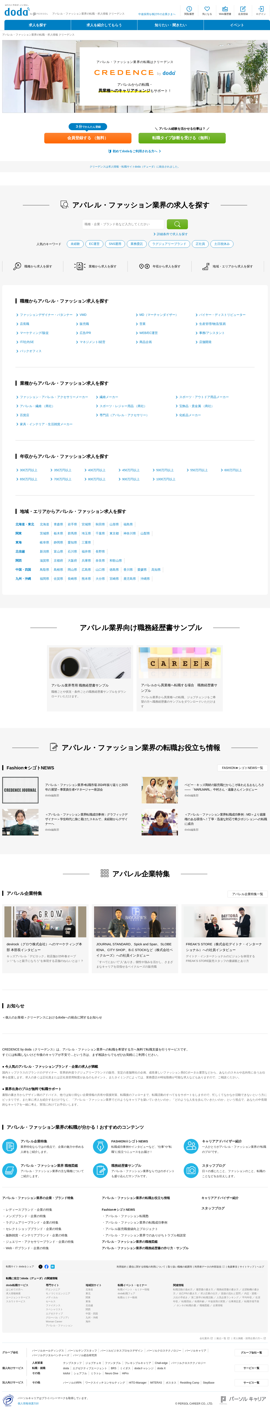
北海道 (44, 524)
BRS (113, 1366)
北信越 (20, 551)
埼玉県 (86, 533)
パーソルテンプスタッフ (82, 1349)
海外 (88, 1320)
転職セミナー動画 (127, 1296)
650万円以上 (28, 479)
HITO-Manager (138, 1380)
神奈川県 (129, 533)
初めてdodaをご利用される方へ (135, 151)
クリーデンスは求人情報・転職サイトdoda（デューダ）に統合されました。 (135, 166)
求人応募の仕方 (209, 1292)
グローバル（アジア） (58, 1316)
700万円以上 (62, 479)
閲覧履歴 (189, 14)
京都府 (58, 560)
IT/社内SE (27, 342)
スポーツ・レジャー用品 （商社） (123, 406)
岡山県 (72, 569)
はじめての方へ (14, 1288)
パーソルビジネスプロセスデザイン (121, 1349)
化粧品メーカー (190, 415)
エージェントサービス (18, 1296)
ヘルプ (260, 1265)
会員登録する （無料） (87, 138)
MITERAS (156, 1380)
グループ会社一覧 (251, 1351)
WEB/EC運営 (148, 333)
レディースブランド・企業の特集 (29, 1209)
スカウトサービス (15, 1299)
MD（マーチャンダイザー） (158, 315)
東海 (18, 542)
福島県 (128, 524)
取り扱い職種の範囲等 (180, 1265)
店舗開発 (205, 342)
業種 (104, 266)
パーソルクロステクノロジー (164, 1349)
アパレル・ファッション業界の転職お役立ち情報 (138, 1197)
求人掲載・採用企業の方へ (247, 1336)
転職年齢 (199, 1299)
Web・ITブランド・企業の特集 (27, 1247)
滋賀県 (44, 560)
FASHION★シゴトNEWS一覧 (242, 768)
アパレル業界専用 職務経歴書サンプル (80, 685)
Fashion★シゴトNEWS (118, 1209)
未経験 (75, 244)
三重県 (86, 542)
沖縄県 (145, 578)
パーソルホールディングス (48, 1349)
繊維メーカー (109, 396)
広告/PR (85, 333)
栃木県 (58, 533)
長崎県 (72, 578)
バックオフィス (31, 351)
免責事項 (232, 1265)
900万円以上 (131, 479)
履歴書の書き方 (204, 1288)
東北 (88, 1292)
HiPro (125, 1371)
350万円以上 (62, 470)
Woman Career (54, 1320)
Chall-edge (161, 1361)
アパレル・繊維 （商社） (37, 406)
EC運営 (94, 244)
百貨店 (24, 415)
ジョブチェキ (93, 1361)
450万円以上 (131, 470)
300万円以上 (28, 470)
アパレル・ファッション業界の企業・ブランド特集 (40, 1197)
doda (66, 1366)
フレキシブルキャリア (138, 1361)
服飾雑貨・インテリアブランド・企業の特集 (37, 1234)
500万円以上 (165, 470)
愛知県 (72, 542)
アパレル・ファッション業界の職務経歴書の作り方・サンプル (145, 1247)
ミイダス (125, 1366)
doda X (161, 1366)
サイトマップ (247, 1265)
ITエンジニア (53, 1288)
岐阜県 (44, 542)
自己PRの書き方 (188, 1292)
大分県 (100, 578)
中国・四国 (23, 569)
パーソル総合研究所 (85, 1353)
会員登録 (243, 14)
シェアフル (80, 1371)
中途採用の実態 (216, 1299)
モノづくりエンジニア (58, 1292)
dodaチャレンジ (144, 1366)
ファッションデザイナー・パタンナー (46, 315)
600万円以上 (233, 470)
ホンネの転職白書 (186, 1303)
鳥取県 (44, 569)
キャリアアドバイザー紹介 (221, 1197)
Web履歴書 (225, 14)
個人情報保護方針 (28, 1401)
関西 (18, 560)
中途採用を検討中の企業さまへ (157, 14)
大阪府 (72, 560)
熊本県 (86, 578)
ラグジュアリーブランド (169, 244)
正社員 (200, 244)
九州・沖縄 (23, 578)
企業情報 (218, 1303)
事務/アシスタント (212, 333)
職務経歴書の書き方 (228, 1288)
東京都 (114, 533)
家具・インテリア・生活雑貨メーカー (46, 424)
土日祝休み (222, 244)
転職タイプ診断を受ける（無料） (182, 138)
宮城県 (86, 524)
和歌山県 (116, 560)
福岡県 (44, 578)
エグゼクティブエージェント (90, 1366)
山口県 (100, 569)
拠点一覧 (221, 1336)
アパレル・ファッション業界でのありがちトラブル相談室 (145, 1234)
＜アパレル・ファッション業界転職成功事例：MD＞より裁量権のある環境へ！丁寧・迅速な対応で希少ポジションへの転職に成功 (226, 819)
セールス (51, 1299)
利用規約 (121, 1265)
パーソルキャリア (195, 1349)
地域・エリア (236, 266)
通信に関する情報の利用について (147, 1265)
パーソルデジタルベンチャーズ (50, 1353)
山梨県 (145, 533)
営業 (142, 324)
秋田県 (100, 524)
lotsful (66, 1371)
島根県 (58, 569)
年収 (169, 266)
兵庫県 (86, 560)
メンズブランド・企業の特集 (26, 1216)
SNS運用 (115, 244)
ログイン (261, 14)
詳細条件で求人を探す (172, 234)
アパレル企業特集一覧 (247, 894)
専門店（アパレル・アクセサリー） (124, 415)
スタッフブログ (213, 1208)
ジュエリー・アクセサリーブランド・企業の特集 (40, 1240)
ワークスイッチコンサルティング (105, 1380)
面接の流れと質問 (231, 1292)
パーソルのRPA (72, 1380)
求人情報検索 (13, 1292)
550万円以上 (199, 470)
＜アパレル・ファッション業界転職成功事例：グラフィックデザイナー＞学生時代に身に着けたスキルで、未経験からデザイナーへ (86, 819)
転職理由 (186, 1299)
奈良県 (100, 560)
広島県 (86, 569)
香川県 (128, 569)
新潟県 (44, 551)
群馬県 (72, 533)
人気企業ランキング (228, 1296)
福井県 (86, 551)
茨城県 (44, 533)
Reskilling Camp (189, 1380)
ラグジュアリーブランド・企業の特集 (32, 1222)
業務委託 (137, 244)
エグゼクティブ (54, 1312)
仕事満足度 (235, 1299)
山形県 (114, 524)
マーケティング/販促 (34, 333)
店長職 (24, 324)
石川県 (72, 551)
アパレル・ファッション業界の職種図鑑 (130, 1240)
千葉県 (100, 533)
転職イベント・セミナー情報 (133, 1288)
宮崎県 (114, 578)
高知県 (156, 569)
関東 (18, 533)
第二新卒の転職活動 (202, 1296)
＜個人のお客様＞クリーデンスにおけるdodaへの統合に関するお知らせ (52, 1017)
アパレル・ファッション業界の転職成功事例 (136, 1222)
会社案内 (204, 1336)
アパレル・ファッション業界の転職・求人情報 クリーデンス (38, 34)
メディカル (52, 1296)
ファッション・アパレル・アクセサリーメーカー (54, 396)
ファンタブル (113, 1361)
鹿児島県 (129, 578)
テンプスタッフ (72, 1361)
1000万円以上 (166, 479)
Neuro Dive (111, 1371)
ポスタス (171, 1380)
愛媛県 (142, 569)
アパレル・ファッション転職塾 (127, 1216)
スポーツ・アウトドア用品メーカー (204, 396)
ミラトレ (96, 1371)
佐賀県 (58, 578)
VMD (83, 315)
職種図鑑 (204, 1303)
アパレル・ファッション (59, 1324)
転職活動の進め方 (183, 1288)
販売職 (84, 324)
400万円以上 (97, 470)
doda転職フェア (126, 1292)
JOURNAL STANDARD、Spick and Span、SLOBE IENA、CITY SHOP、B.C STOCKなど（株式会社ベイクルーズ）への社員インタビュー (134, 949)
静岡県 (58, 542)
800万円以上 (97, 479)
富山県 (58, 551)
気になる (207, 14)
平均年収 (247, 1296)
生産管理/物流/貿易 (212, 324)
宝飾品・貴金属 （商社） (196, 406)
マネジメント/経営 (92, 342)
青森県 (58, 524)
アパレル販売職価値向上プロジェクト (131, 1228)
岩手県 (72, 524)
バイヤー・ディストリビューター (222, 315)
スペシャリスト (54, 1307)
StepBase (208, 1380)
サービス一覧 (251, 1366)
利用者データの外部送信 (208, 1265)
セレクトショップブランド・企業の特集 (34, 1228)
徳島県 (114, 569)
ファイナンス (53, 1303)
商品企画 (145, 342)
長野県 (100, 551)
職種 (39, 266)
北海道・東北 (24, 524)
